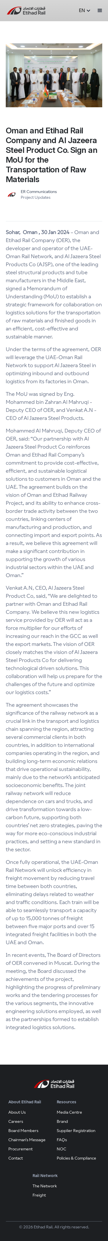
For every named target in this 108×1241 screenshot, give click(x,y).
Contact (15, 1158)
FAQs (62, 1139)
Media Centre (69, 1112)
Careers (15, 1121)
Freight (39, 1195)
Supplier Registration (76, 1130)
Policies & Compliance (76, 1158)
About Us (17, 1112)
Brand (62, 1121)
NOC (61, 1149)
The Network (45, 1186)
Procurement (20, 1149)
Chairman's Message (27, 1139)
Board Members (23, 1130)
